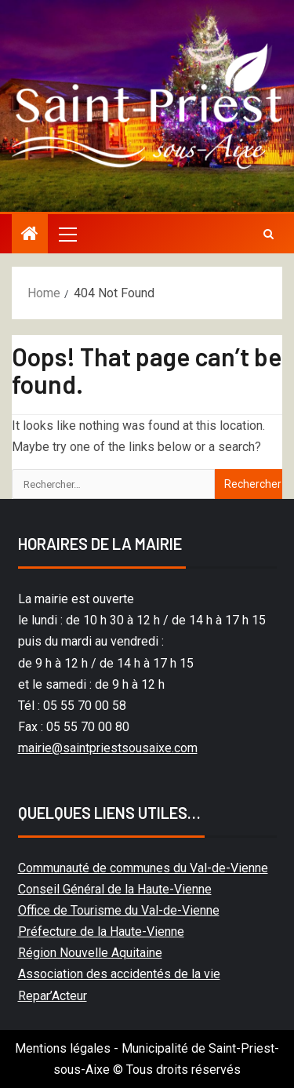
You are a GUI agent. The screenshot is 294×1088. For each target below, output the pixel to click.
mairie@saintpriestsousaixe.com (108, 747)
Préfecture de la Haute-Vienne (101, 931)
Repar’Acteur (52, 995)
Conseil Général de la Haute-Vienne (115, 889)
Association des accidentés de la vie (119, 973)
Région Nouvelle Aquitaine (90, 952)
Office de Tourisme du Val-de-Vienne (119, 910)
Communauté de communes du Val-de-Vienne (143, 868)
